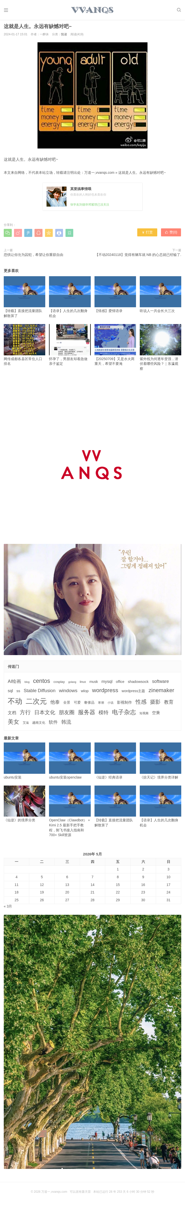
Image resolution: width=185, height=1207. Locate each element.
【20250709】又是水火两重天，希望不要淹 (115, 346)
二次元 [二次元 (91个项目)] (36, 703)
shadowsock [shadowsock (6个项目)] (138, 683)
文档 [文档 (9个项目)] (12, 714)
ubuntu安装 (24, 762)
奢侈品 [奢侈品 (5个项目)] (89, 704)
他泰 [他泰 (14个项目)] (55, 703)
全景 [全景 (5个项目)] (66, 704)
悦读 (64, 36)
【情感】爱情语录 (115, 296)
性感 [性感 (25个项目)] (141, 703)
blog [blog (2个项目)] (27, 683)
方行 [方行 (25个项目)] (25, 714)
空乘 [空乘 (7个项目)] (156, 714)
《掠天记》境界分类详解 (160, 762)
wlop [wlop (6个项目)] (84, 692)
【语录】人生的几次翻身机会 (69, 298)
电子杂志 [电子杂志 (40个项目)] (124, 713)
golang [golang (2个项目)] (72, 683)
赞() (171, 234)
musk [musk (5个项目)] (94, 683)
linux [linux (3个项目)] (83, 683)
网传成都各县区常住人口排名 (24, 346)
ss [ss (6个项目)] (18, 692)
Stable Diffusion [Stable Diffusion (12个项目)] (40, 692)
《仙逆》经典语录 (115, 762)
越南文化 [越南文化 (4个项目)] (38, 724)
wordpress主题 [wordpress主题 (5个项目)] (133, 693)
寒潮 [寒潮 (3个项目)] (101, 704)
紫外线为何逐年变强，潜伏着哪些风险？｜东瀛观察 (160, 349)
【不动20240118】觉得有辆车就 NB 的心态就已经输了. (138, 256)
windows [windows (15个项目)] (68, 692)
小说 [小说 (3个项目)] (111, 704)
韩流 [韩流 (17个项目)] (66, 723)
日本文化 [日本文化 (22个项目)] (44, 714)
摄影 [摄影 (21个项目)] (155, 703)
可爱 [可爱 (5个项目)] (77, 704)
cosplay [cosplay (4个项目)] (59, 683)
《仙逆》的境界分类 (24, 805)
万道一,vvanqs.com (99, 174)
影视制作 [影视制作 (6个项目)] (124, 704)
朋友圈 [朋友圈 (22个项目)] (66, 714)
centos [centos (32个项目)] (41, 682)
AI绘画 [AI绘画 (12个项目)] (14, 683)
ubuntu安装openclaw (69, 762)
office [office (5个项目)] (120, 683)
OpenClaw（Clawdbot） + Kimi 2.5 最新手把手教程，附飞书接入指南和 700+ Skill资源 (69, 812)
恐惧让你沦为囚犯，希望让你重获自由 (33, 256)
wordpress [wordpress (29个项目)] (105, 692)
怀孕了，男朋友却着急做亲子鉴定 (69, 346)
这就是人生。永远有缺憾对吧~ (142, 174)
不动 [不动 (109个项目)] (15, 703)
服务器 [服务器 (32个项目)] (86, 713)
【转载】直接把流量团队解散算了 (24, 298)
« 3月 (8, 908)
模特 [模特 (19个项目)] (103, 714)
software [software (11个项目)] (160, 683)
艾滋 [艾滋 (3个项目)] (26, 724)
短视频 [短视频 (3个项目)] (144, 714)
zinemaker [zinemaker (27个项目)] (161, 692)
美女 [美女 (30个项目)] (13, 723)
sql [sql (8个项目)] (10, 692)
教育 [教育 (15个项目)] (169, 703)
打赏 (147, 234)
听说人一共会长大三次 (160, 296)
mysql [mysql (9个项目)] (107, 683)
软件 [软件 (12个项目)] (53, 723)
